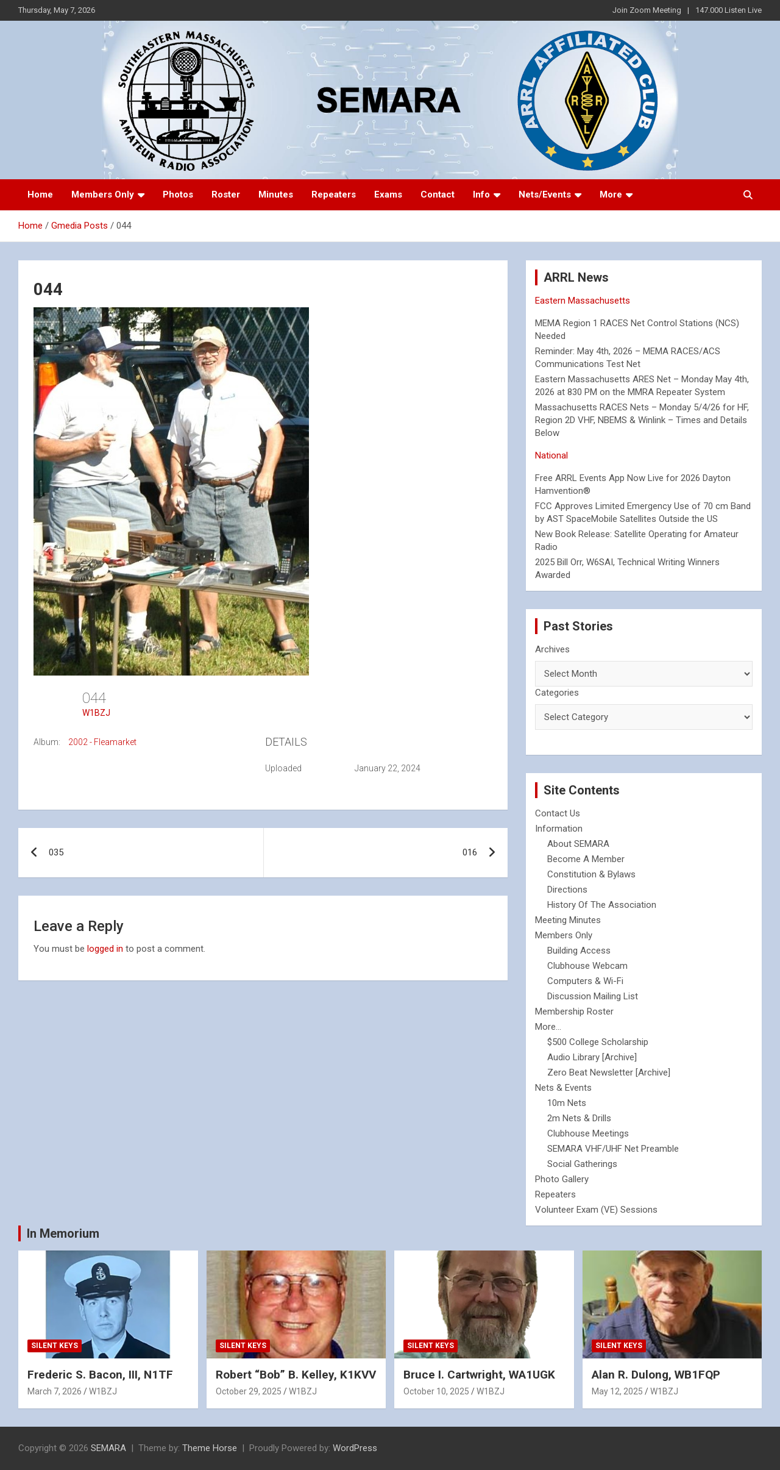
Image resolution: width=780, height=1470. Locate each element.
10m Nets (566, 1102)
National (551, 455)
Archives (552, 649)
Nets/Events (545, 194)
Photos (178, 194)
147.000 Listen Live (728, 10)
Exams (388, 194)
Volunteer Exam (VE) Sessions (596, 1209)
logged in (105, 948)
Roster (225, 194)
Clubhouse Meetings (588, 1133)
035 (56, 852)
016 (470, 852)
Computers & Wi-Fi (585, 981)
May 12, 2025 (617, 1391)
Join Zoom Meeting (646, 10)
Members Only (102, 194)
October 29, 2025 (249, 1391)
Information (559, 828)
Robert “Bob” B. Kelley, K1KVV (296, 1375)
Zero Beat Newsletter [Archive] (608, 1072)
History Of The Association (601, 904)
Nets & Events (563, 1087)
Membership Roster (574, 1011)
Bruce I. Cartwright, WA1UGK (479, 1375)
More (611, 194)
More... (548, 1026)
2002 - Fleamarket (102, 742)
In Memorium (63, 1233)
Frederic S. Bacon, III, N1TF (100, 1375)
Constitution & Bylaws (591, 874)
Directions (567, 889)
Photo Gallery (562, 1179)
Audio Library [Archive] (592, 1057)
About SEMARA (578, 843)
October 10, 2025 (436, 1391)
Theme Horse (209, 1448)
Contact (437, 194)
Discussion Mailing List (592, 996)
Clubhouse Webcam (587, 965)
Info (481, 194)
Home (40, 194)
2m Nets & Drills (579, 1118)
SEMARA (108, 1448)
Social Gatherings (582, 1163)
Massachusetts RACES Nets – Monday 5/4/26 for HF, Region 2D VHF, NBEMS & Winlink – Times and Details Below (642, 420)
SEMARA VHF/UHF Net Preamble (613, 1148)
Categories (557, 692)
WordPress (355, 1448)
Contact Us (557, 813)
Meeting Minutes (568, 920)
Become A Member (586, 859)
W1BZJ (96, 713)
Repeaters (333, 194)
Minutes (275, 194)
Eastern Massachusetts (582, 300)
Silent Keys (54, 1345)
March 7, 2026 (54, 1391)
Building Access (579, 950)
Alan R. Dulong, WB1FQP (656, 1375)
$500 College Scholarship (597, 1041)
